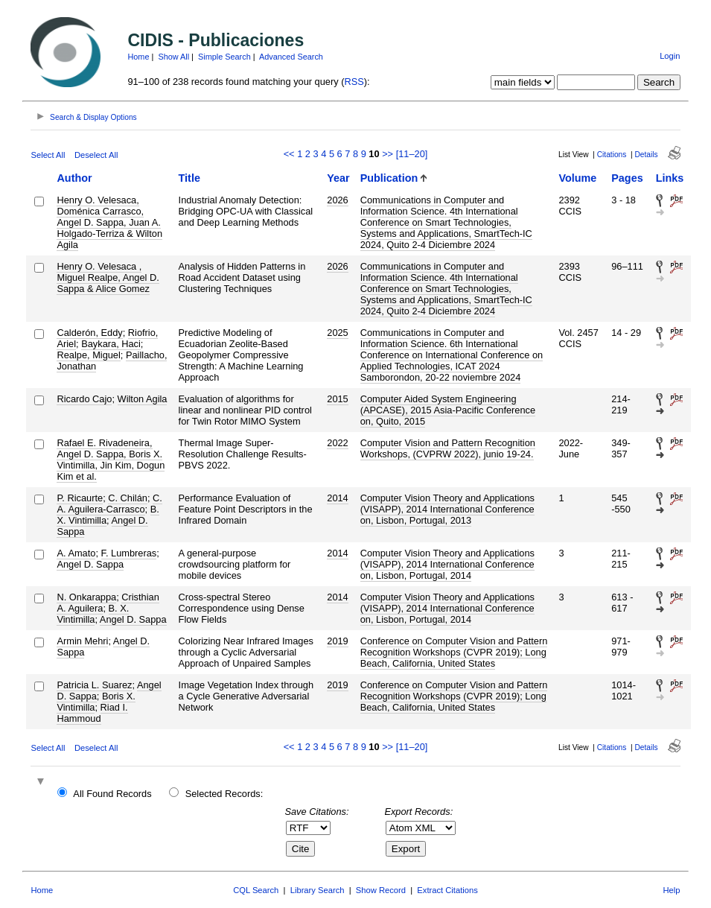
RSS (353, 81)
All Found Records (112, 793)
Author (74, 178)
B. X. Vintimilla (93, 614)
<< (289, 153)
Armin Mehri (82, 641)
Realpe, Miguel (88, 355)
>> (387, 153)
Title (189, 178)
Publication (389, 178)
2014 (337, 498)
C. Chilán (127, 498)
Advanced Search (291, 56)
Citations (612, 154)
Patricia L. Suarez (94, 684)
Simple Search (224, 56)
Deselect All (96, 154)
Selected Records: (224, 793)
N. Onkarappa (86, 597)
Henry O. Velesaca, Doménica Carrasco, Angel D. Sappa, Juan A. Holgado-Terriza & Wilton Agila (109, 222)
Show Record (381, 890)
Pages (627, 178)
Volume (577, 178)
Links (670, 178)
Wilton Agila (143, 398)
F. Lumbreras (129, 553)
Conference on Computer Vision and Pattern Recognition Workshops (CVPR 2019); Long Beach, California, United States (454, 652)
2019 (337, 641)
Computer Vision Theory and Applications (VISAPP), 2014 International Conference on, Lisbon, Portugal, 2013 (447, 509)
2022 (337, 442)
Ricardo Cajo (84, 398)
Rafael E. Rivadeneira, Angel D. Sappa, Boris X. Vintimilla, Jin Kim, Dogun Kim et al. (111, 459)
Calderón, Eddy (89, 332)
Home (138, 56)
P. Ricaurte (80, 498)
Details (646, 154)
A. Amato (76, 553)
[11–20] (412, 153)
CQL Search (255, 890)
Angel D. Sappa (90, 564)
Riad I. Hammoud (92, 713)
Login (670, 55)
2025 (337, 332)
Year (338, 178)
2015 (337, 398)
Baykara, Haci (111, 343)
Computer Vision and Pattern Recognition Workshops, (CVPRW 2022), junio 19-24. (447, 448)
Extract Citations (447, 890)
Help (671, 890)
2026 (337, 200)
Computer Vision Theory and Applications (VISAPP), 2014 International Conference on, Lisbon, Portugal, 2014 (447, 564)
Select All (48, 154)
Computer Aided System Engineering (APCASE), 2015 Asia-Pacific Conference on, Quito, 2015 (447, 410)
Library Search (317, 890)
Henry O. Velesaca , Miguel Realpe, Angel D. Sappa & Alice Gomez (108, 277)
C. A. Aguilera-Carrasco (109, 503)
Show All (173, 56)
